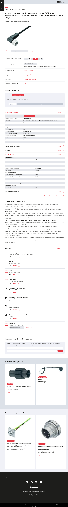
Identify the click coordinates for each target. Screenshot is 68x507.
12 (41, 58)
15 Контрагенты (28, 83)
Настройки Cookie (44, 504)
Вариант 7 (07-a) (9, 64)
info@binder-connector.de (34, 499)
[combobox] (19, 51)
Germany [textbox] (9, 347)
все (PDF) (59, 248)
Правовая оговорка (22, 504)
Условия (14, 504)
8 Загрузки (28, 75)
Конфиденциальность (33, 504)
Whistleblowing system (55, 504)
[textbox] (19, 51)
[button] (2, 2)
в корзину (40, 104)
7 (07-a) (35, 58)
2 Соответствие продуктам (30, 79)
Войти (9, 504)
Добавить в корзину (28, 70)
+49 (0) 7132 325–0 (35, 494)
